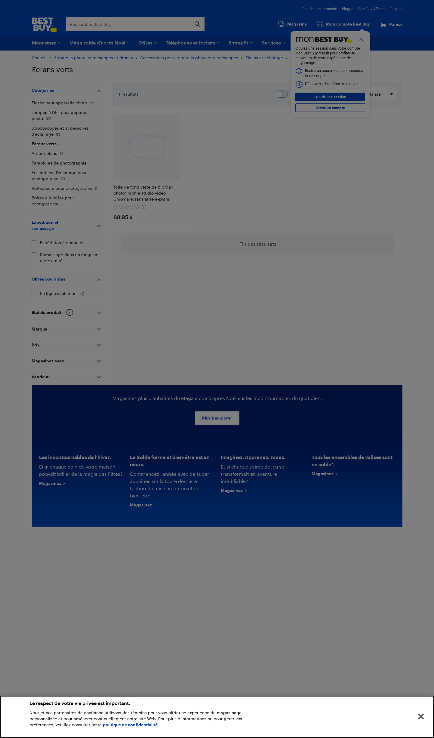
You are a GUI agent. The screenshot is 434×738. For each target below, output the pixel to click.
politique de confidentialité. (131, 724)
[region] (217, 717)
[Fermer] (420, 716)
